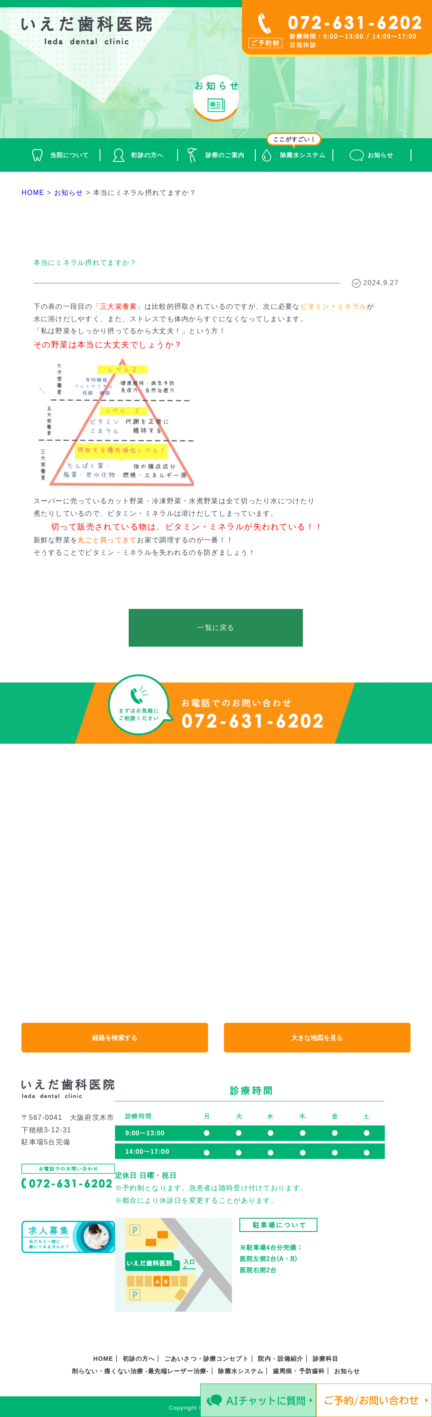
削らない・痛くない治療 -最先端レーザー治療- (140, 1371)
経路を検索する (114, 1037)
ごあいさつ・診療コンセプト (206, 1358)
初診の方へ (147, 155)
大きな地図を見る (317, 1037)
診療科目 (325, 1358)
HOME (103, 1358)
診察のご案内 (225, 155)
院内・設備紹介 (280, 1358)
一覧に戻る (215, 627)
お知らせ (380, 155)
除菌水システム (303, 155)
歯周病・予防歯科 (299, 1371)
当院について (69, 155)
